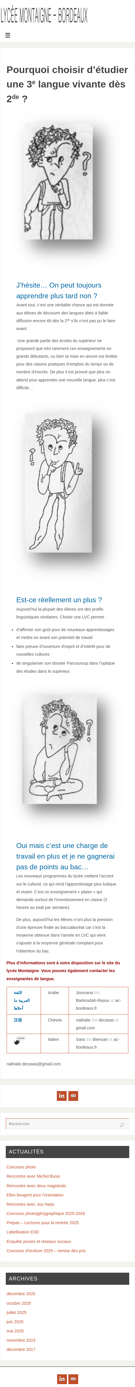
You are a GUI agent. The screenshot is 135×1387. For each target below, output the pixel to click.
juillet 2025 (17, 1312)
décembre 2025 (21, 1293)
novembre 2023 (21, 1340)
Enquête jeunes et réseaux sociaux (39, 1241)
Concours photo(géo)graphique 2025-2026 (46, 1213)
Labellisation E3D (23, 1232)
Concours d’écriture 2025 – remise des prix (46, 1250)
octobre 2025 (19, 1303)
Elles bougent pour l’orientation (35, 1195)
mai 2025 (15, 1331)
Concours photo (21, 1167)
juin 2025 (15, 1321)
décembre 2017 (21, 1349)
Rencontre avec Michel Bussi (33, 1176)
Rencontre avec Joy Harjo (31, 1204)
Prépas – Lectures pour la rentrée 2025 (43, 1222)
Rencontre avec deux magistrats (36, 1185)
